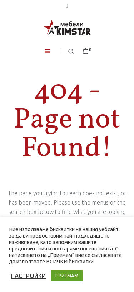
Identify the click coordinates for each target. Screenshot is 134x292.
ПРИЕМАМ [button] (66, 275)
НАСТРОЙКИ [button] (28, 276)
